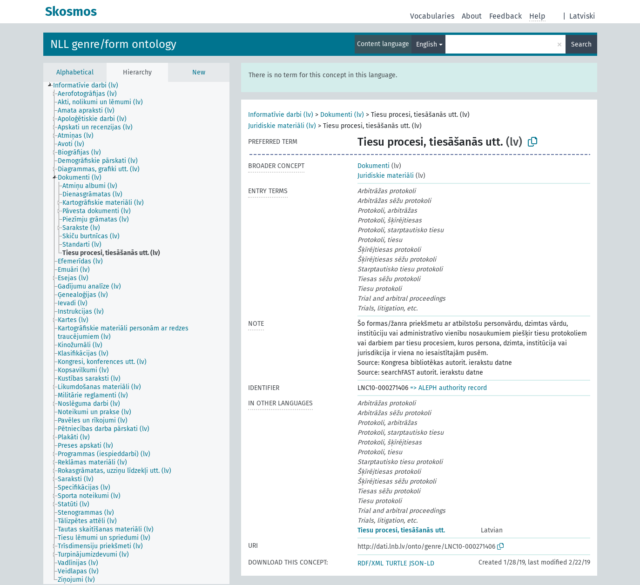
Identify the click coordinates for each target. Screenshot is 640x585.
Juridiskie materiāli (385, 176)
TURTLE (396, 563)
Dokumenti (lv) (342, 115)
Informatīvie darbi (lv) (280, 115)
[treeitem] (90, 85)
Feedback (505, 16)
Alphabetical (75, 72)
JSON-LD (421, 563)
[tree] (136, 333)
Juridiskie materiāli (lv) (282, 126)
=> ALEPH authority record (448, 388)
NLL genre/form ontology (113, 44)
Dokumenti (373, 166)
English (426, 44)
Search (581, 44)
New (198, 72)
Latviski (582, 16)
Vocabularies (432, 16)
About (472, 16)
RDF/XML (370, 563)
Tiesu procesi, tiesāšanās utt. (401, 530)
